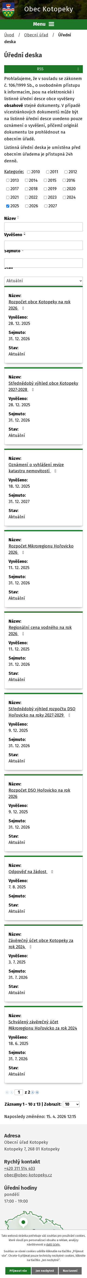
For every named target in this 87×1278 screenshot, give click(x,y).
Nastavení (70, 1270)
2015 (52, 180)
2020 (71, 188)
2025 (14, 205)
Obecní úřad (36, 35)
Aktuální (17, 354)
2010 (35, 171)
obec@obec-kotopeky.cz (28, 1175)
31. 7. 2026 (18, 977)
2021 (14, 197)
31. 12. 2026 (19, 338)
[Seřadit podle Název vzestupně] (18, 216)
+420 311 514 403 (19, 1168)
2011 (54, 171)
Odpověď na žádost (32, 871)
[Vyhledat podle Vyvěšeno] (43, 245)
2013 (14, 180)
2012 (73, 171)
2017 (14, 188)
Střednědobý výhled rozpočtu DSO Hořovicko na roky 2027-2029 (42, 712)
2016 (71, 180)
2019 (52, 188)
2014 (33, 180)
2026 (33, 205)
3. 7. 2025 (17, 962)
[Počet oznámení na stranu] (71, 1104)
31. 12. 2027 (19, 501)
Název (10, 218)
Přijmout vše (18, 1270)
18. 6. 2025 (18, 1043)
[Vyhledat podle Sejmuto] (43, 263)
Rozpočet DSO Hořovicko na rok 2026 (39, 793)
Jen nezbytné (45, 1270)
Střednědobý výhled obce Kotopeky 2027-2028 (43, 386)
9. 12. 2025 (18, 730)
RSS (59, 69)
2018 (33, 188)
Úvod (9, 35)
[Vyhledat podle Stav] (43, 281)
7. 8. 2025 (17, 887)
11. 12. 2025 (19, 567)
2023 (52, 197)
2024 (71, 197)
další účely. (53, 1244)
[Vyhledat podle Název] (43, 227)
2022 (33, 197)
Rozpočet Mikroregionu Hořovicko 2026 (41, 549)
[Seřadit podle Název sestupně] (18, 218)
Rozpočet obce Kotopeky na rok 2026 (40, 305)
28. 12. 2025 (19, 323)
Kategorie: (14, 171)
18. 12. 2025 (19, 486)
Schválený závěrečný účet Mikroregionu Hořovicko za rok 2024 (43, 1025)
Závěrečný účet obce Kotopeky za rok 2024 (41, 943)
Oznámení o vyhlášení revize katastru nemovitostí (36, 468)
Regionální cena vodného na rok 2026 (40, 630)
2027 (52, 205)
